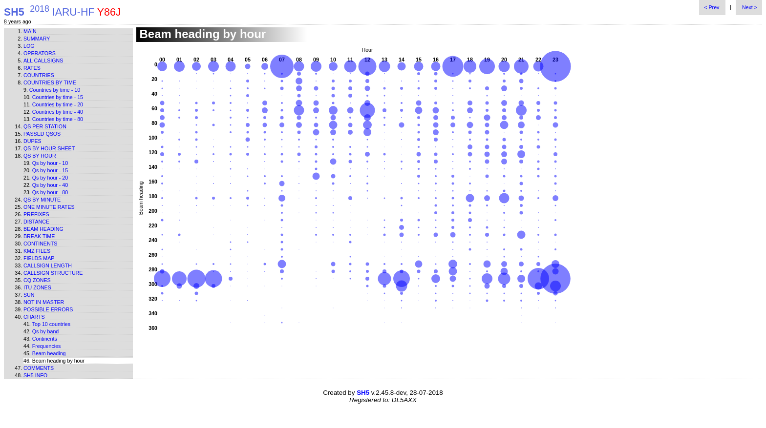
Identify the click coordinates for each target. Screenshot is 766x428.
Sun (29, 295)
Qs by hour (39, 156)
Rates (32, 68)
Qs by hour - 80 (50, 192)
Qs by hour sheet (49, 148)
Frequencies (46, 346)
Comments (38, 368)
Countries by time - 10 (54, 90)
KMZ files (36, 251)
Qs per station (44, 126)
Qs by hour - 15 (50, 170)
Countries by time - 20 (57, 104)
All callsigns (43, 60)
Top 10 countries (51, 324)
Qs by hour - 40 (50, 185)
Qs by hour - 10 (50, 163)
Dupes (32, 141)
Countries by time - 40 (57, 112)
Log (29, 46)
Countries (38, 75)
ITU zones (37, 287)
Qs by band (45, 331)
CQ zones (37, 280)
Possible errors (48, 309)
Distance (36, 221)
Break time (39, 236)
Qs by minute (42, 200)
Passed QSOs (42, 134)
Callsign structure (53, 273)
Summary (36, 38)
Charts (34, 317)
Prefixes (36, 214)
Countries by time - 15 (57, 97)
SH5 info (35, 375)
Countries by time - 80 (57, 119)
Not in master (43, 302)
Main (30, 31)
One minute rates (49, 207)
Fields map (38, 258)
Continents (40, 243)
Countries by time (49, 82)
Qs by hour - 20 (50, 178)
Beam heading (43, 229)
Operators (39, 53)
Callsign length (47, 265)
